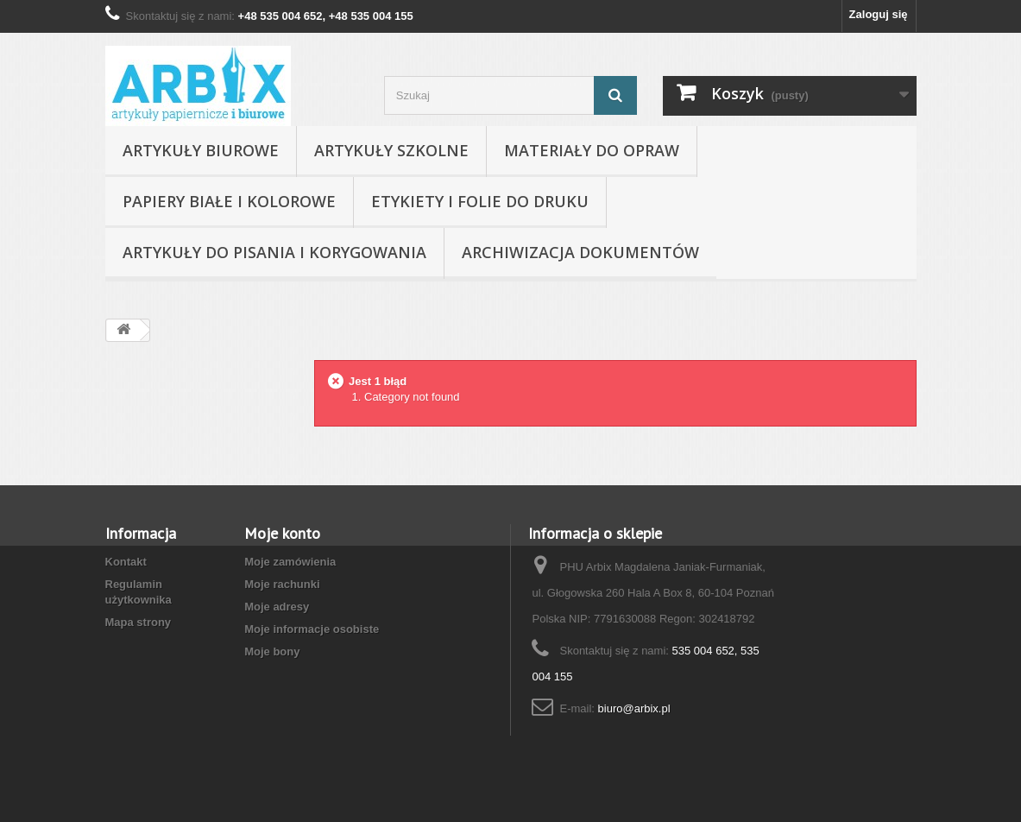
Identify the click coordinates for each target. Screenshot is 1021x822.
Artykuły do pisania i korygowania (274, 252)
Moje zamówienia (290, 561)
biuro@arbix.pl (634, 708)
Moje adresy (276, 606)
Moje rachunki (281, 584)
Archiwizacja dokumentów (580, 252)
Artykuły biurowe (201, 150)
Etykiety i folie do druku (480, 201)
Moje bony (271, 651)
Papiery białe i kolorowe (229, 201)
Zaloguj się (878, 14)
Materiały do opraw (591, 150)
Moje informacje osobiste (311, 629)
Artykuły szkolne (391, 150)
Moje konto (282, 533)
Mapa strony (138, 622)
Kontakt (126, 561)
